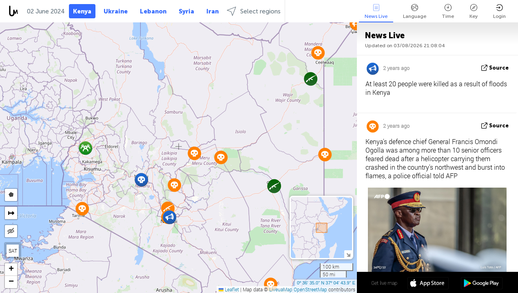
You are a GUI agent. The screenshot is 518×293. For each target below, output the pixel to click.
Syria (186, 11)
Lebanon (153, 11)
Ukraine (116, 11)
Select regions (254, 11)
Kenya (82, 11)
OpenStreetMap (310, 289)
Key (473, 11)
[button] (141, 180)
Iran (212, 11)
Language (414, 11)
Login (499, 11)
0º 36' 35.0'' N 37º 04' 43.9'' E (326, 282)
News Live (376, 11)
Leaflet (229, 289)
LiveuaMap (280, 289)
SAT (13, 250)
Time (448, 11)
